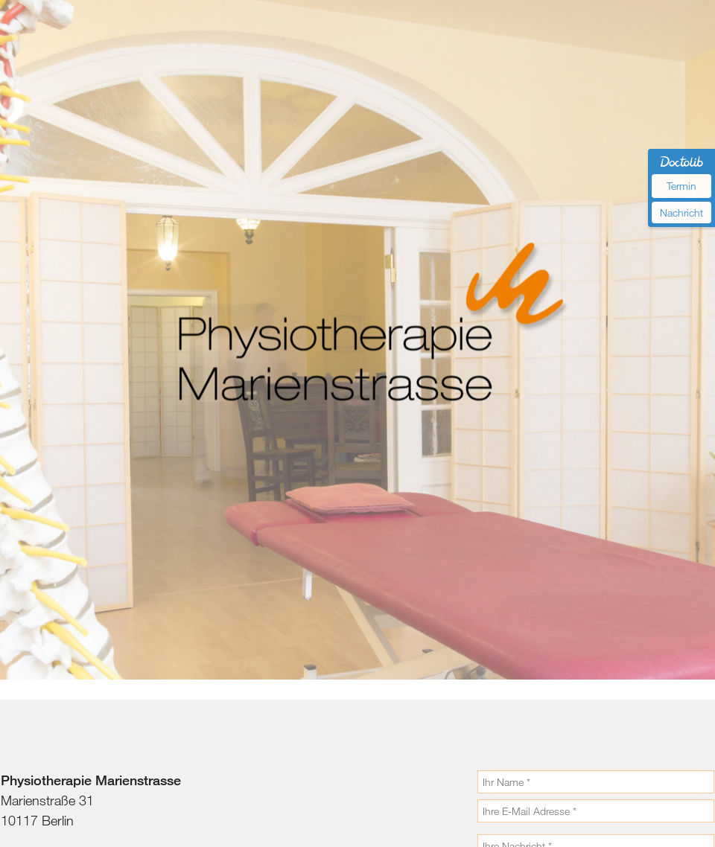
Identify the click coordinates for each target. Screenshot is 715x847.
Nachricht (681, 212)
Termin (681, 185)
